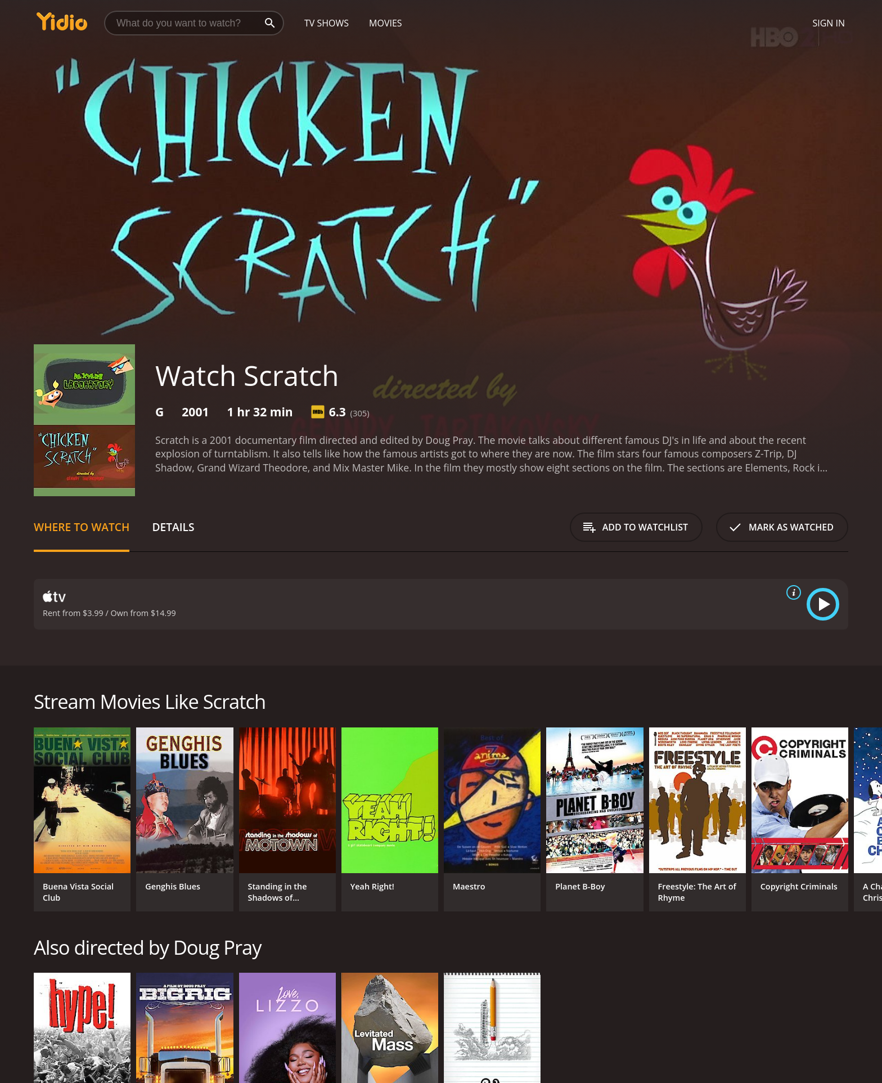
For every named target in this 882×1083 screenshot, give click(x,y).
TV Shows (326, 23)
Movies (385, 23)
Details (173, 526)
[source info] (791, 592)
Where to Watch (81, 526)
